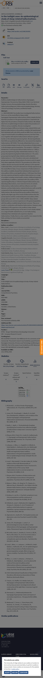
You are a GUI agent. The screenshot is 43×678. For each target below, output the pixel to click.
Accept (7, 672)
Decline (15, 672)
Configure (23, 672)
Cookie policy (15, 669)
